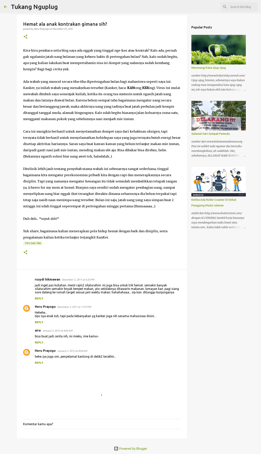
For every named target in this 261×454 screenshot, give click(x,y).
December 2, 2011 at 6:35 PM (78, 279)
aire (38, 330)
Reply (39, 298)
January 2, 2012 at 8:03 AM (57, 330)
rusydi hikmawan (47, 279)
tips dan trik (33, 243)
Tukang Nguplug (34, 6)
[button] (25, 37)
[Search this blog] (237, 6)
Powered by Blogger (130, 448)
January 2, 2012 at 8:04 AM (72, 350)
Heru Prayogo (45, 306)
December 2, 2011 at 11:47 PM (74, 306)
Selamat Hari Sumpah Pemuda (210, 133)
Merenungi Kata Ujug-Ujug (208, 67)
